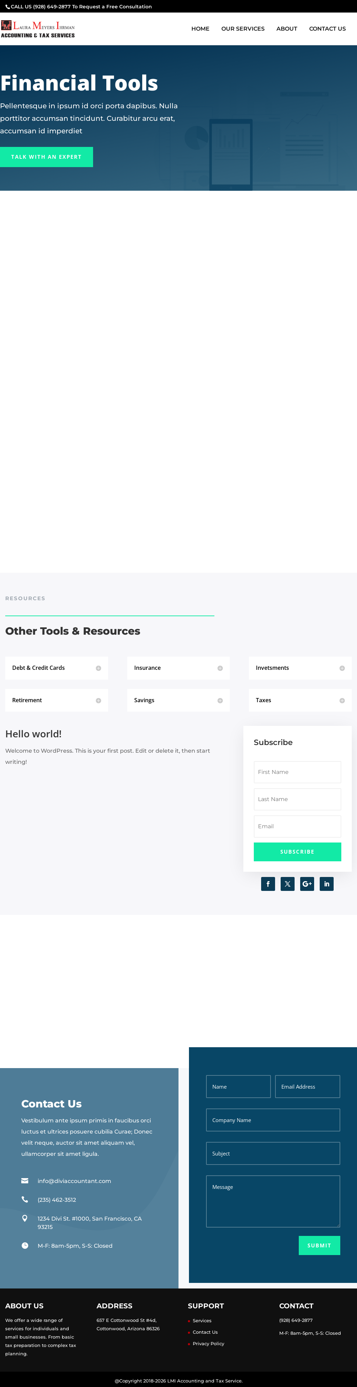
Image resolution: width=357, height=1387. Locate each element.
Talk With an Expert (46, 156)
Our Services (243, 29)
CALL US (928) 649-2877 (41, 6)
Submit (319, 1245)
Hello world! (33, 733)
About (286, 29)
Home (200, 29)
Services (202, 1320)
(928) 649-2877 (296, 1320)
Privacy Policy (208, 1343)
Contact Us (327, 29)
